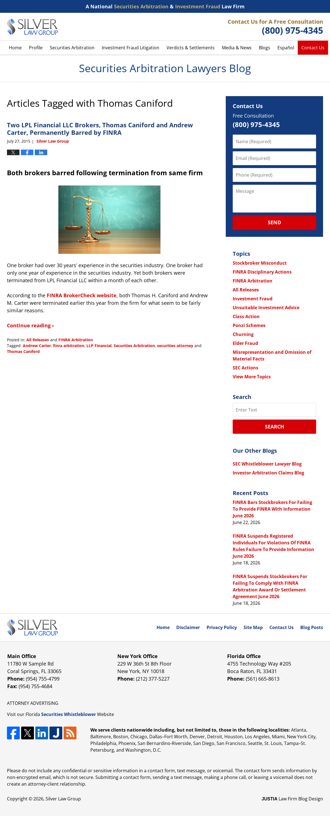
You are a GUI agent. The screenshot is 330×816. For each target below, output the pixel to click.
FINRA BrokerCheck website (81, 295)
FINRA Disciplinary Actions (262, 272)
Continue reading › (30, 325)
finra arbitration (68, 345)
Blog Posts (311, 627)
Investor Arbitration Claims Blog (268, 473)
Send (274, 222)
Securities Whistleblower (68, 714)
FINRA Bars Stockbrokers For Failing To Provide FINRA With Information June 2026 (272, 509)
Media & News (237, 48)
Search (274, 426)
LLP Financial (98, 345)
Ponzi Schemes (249, 325)
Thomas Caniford (23, 351)
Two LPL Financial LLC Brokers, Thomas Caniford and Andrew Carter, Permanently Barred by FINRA (100, 128)
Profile (36, 48)
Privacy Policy (222, 627)
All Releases (37, 339)
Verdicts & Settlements (191, 48)
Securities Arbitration (72, 48)
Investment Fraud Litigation (130, 48)
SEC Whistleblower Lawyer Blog (267, 464)
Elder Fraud (245, 343)
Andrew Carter (37, 345)
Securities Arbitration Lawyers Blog (32, 27)
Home (15, 48)
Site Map (253, 627)
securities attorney (175, 345)
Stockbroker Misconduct (260, 263)
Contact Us (312, 48)
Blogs (264, 48)
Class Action (246, 316)
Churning (243, 334)
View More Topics (252, 377)
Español (285, 48)
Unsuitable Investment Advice (266, 308)
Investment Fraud (252, 299)
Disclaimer (188, 627)
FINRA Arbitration (75, 339)
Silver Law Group (63, 799)
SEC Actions (245, 368)
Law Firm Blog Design (292, 799)
